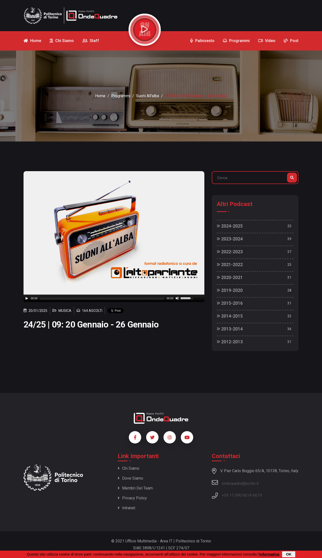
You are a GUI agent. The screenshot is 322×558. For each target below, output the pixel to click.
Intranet (126, 508)
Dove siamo (130, 478)
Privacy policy (132, 498)
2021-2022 (230, 264)
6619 (257, 495)
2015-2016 (230, 303)
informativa (269, 554)
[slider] (102, 298)
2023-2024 (230, 238)
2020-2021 (230, 277)
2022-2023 (230, 251)
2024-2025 (230, 226)
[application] (114, 298)
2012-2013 (230, 341)
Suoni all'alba (147, 95)
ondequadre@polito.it (235, 482)
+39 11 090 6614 (236, 495)
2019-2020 (230, 290)
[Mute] (177, 298)
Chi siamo (128, 468)
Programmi (120, 95)
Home (100, 95)
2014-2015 (230, 316)
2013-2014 (230, 328)
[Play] (27, 298)
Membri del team (135, 488)
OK (289, 554)
